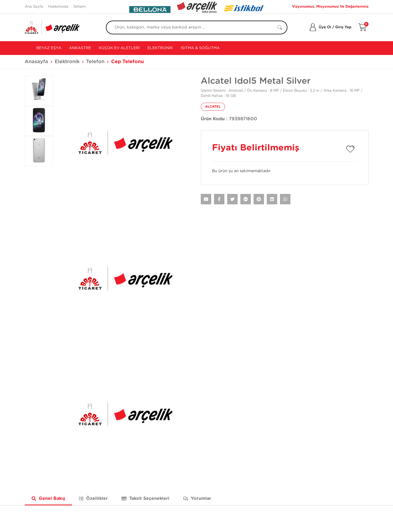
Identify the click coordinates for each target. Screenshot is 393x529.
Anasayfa (36, 61)
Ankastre (80, 48)
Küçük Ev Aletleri (119, 48)
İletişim (79, 7)
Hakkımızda (58, 7)
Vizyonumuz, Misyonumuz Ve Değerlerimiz (330, 7)
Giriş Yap (343, 27)
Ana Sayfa (34, 7)
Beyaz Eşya (48, 48)
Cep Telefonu (127, 61)
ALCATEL (213, 106)
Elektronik (160, 48)
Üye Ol (325, 27)
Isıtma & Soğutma (200, 48)
